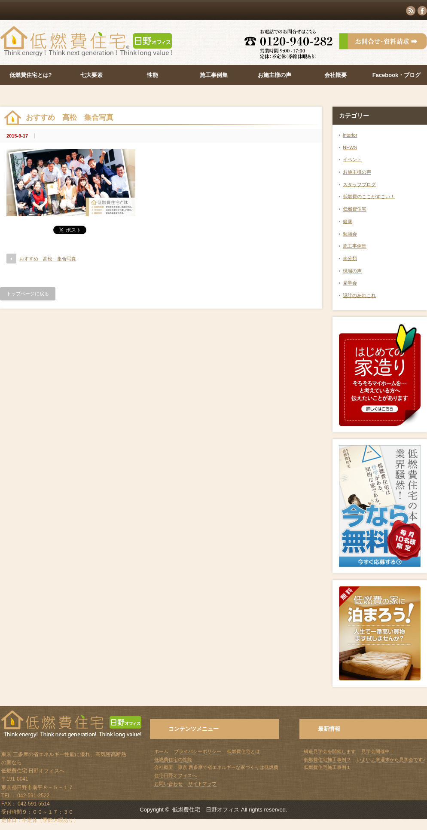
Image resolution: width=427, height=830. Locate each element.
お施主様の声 (274, 75)
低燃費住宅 (354, 208)
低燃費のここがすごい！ (369, 196)
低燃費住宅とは (243, 751)
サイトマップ (202, 783)
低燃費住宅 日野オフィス (205, 809)
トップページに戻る (27, 293)
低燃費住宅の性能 (173, 759)
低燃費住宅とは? (30, 75)
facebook (422, 10)
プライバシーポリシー (197, 751)
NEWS (350, 147)
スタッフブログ (359, 184)
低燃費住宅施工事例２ (327, 759)
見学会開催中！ (377, 751)
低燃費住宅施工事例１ (327, 767)
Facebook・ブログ (396, 75)
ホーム (161, 751)
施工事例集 (214, 75)
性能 (152, 75)
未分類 (350, 258)
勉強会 (350, 233)
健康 (347, 221)
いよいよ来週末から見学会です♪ (391, 759)
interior (350, 135)
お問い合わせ (168, 783)
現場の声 (352, 270)
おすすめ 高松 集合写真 (47, 258)
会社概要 (335, 75)
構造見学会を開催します (330, 751)
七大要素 (91, 75)
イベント (352, 159)
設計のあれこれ (359, 295)
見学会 (350, 282)
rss (410, 10)
